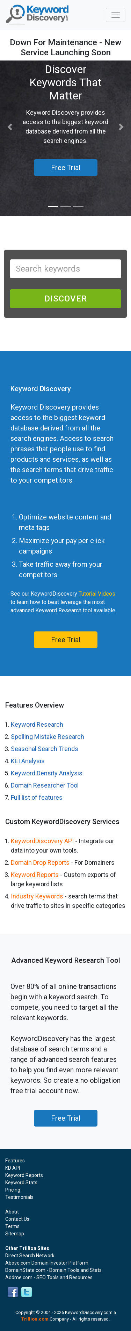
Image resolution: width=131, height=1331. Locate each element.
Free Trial (65, 640)
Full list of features (37, 797)
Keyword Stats (21, 1182)
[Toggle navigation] (115, 15)
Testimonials (19, 1197)
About (12, 1212)
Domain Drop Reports (40, 862)
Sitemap (14, 1233)
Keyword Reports (35, 874)
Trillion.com (35, 1319)
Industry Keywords (37, 896)
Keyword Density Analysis (46, 773)
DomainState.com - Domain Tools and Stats (53, 1270)
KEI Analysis (28, 761)
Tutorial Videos (97, 593)
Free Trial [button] (65, 167)
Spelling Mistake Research (47, 736)
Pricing (12, 1190)
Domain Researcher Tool (45, 785)
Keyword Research (37, 724)
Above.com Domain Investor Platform (46, 1263)
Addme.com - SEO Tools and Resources (49, 1277)
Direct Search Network (29, 1255)
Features (15, 1160)
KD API (12, 1168)
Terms (12, 1226)
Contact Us (17, 1219)
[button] (10, 127)
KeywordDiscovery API (42, 841)
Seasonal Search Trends (44, 748)
